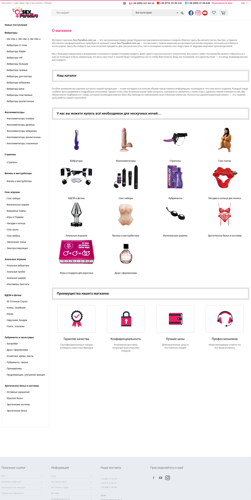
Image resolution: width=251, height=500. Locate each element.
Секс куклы (11, 229)
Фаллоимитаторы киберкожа (21, 131)
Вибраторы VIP (14, 57)
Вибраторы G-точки (16, 45)
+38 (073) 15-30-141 (109, 483)
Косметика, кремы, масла (19, 356)
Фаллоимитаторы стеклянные (21, 143)
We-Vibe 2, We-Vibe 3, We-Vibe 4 (22, 39)
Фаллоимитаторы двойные (20, 124)
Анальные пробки (15, 271)
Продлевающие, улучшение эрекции (25, 374)
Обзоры (48, 3)
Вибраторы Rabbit (15, 51)
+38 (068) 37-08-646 (109, 487)
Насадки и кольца (15, 223)
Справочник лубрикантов (13, 493)
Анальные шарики (15, 278)
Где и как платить (34, 3)
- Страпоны (11, 162)
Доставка (19, 3)
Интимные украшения (17, 392)
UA (243, 3)
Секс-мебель (12, 236)
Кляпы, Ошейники (15, 307)
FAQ (3, 476)
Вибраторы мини (14, 89)
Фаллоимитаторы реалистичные (23, 137)
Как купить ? (7, 3)
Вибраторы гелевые (16, 70)
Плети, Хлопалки (14, 326)
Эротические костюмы (17, 404)
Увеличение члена (15, 242)
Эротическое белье (16, 410)
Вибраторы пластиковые (18, 95)
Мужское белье (14, 398)
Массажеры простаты (17, 284)
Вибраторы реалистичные (19, 101)
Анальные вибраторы (17, 265)
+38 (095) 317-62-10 (109, 479)
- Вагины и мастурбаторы (18, 181)
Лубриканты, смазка (16, 362)
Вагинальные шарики (17, 204)
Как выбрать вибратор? (11, 482)
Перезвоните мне (222, 3)
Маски (9, 314)
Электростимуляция (16, 248)
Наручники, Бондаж (16, 320)
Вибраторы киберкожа (17, 82)
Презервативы (13, 368)
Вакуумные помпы (15, 211)
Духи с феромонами (16, 350)
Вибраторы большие (16, 64)
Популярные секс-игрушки (13, 488)
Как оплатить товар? (60, 488)
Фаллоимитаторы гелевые (19, 118)
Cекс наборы (12, 198)
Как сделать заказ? (59, 482)
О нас (53, 476)
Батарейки (11, 343)
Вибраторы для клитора (18, 76)
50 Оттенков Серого (16, 301)
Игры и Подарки (14, 217)
